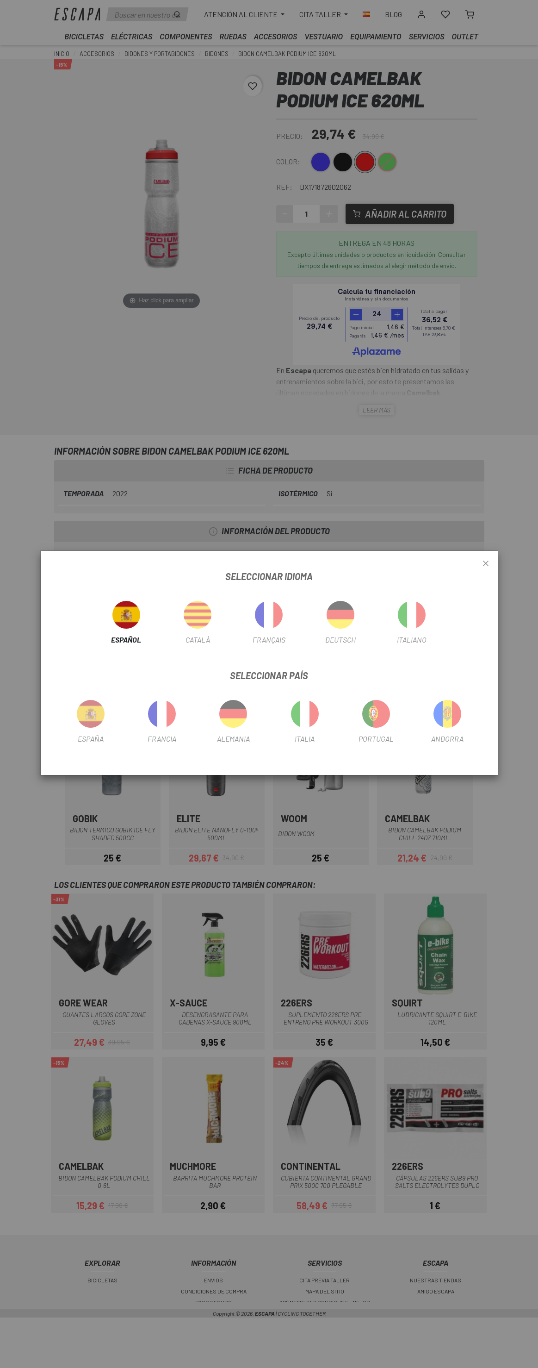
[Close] (485, 563)
